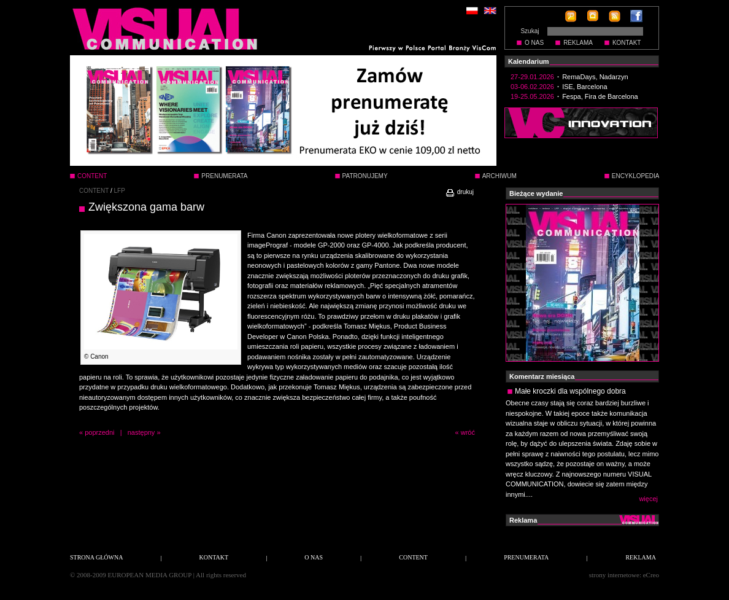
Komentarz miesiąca (541, 376)
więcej (648, 498)
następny (141, 432)
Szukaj (529, 31)
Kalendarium (528, 61)
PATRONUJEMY (365, 176)
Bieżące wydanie (536, 193)
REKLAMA (578, 42)
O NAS (534, 42)
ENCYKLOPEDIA (636, 176)
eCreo (651, 575)
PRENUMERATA (224, 176)
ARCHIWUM (499, 176)
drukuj (459, 192)
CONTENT (94, 190)
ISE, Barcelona (584, 86)
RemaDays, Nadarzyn (595, 76)
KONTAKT (626, 42)
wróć (468, 432)
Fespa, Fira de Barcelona (600, 96)
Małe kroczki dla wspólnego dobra (570, 391)
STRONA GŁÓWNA (96, 557)
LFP (119, 190)
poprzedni (99, 432)
